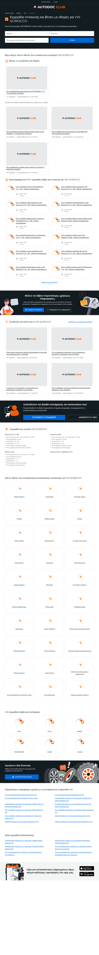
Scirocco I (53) (9, 452)
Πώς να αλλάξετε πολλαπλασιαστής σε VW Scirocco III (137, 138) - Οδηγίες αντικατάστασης (76, 204)
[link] (27, 82)
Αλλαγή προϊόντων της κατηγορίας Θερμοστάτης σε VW (72, 816)
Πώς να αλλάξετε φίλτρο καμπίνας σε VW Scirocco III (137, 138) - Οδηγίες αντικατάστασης (31, 204)
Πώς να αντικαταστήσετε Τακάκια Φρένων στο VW (21, 795)
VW (25, 13)
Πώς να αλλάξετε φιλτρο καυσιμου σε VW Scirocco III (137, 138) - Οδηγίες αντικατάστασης (76, 188)
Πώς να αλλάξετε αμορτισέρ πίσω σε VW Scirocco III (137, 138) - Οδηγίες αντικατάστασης (76, 252)
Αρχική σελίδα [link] (9, 13)
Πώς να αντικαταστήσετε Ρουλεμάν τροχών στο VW (21, 798)
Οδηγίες (18, 13)
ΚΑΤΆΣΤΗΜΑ (45, 2)
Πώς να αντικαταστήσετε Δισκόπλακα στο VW (69, 795)
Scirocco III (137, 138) (12, 434)
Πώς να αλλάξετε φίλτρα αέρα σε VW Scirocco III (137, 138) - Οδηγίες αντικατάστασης (76, 268)
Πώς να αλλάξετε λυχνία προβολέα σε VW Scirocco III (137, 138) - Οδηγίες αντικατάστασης (31, 252)
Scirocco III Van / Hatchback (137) (61, 452)
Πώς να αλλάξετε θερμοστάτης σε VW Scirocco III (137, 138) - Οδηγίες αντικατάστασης (31, 236)
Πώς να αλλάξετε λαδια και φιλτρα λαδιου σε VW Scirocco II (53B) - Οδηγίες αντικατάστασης (76, 220)
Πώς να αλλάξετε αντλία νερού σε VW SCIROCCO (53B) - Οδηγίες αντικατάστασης (75, 236)
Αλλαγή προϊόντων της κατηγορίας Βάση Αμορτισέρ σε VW (73, 822)
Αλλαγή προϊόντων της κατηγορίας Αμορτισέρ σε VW (21, 822)
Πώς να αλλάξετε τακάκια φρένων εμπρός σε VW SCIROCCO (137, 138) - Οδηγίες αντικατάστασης (30, 221)
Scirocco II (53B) (55, 434)
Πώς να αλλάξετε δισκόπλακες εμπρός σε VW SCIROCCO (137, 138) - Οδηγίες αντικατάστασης (31, 268)
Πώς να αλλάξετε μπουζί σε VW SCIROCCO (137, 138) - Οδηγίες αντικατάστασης (29, 188)
